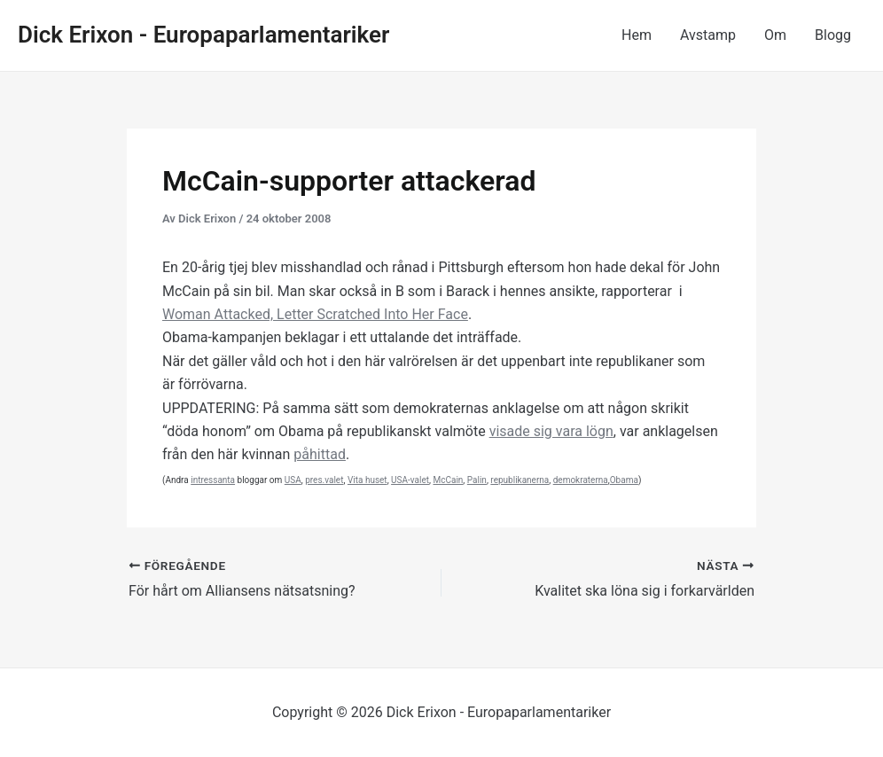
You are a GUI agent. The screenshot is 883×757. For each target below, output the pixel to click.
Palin (477, 480)
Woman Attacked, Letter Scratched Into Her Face (315, 314)
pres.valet (324, 480)
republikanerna (519, 480)
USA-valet (410, 480)
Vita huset (367, 480)
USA (293, 480)
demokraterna (580, 480)
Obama (624, 480)
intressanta (213, 480)
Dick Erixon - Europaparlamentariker (203, 34)
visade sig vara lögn (551, 431)
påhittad (319, 454)
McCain (448, 480)
